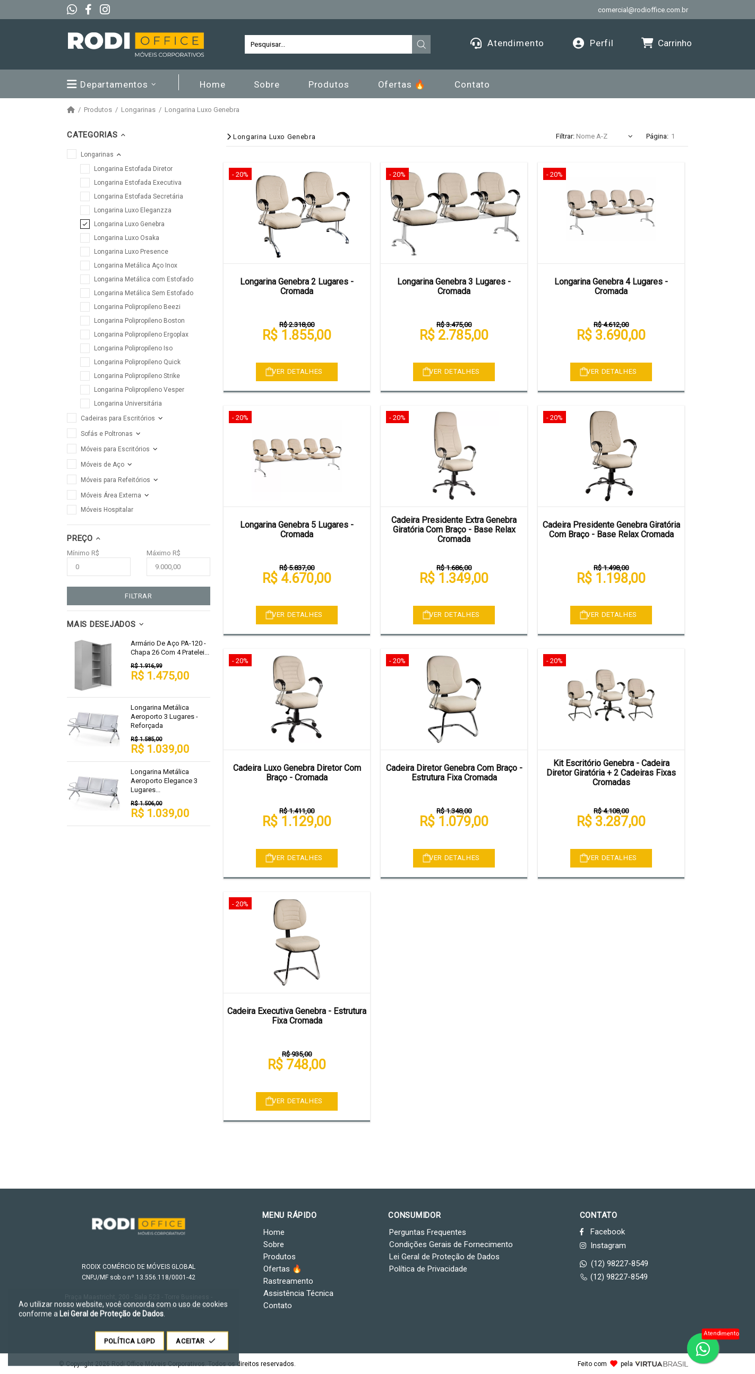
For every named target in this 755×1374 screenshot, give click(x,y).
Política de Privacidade (428, 1269)
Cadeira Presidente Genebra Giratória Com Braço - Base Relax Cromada (611, 529)
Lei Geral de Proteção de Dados (444, 1256)
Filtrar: (565, 136)
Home (274, 1232)
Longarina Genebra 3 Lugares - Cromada (454, 286)
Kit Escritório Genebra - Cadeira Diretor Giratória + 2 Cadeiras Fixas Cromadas (611, 773)
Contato (277, 1305)
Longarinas (138, 110)
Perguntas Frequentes (427, 1232)
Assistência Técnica (298, 1293)
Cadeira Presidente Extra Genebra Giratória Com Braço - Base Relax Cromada (454, 530)
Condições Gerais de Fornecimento (451, 1244)
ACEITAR (197, 1346)
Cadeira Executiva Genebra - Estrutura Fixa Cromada (296, 1016)
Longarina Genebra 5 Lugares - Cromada (297, 529)
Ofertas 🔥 (282, 1269)
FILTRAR (138, 596)
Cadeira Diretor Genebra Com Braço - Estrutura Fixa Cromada (454, 773)
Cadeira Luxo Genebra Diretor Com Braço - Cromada (297, 773)
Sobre (273, 1244)
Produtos (98, 110)
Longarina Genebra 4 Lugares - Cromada (611, 286)
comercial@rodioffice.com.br (643, 10)
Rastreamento (288, 1281)
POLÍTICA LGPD (129, 1346)
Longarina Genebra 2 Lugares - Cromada (297, 286)
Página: (657, 136)
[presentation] (421, 44)
